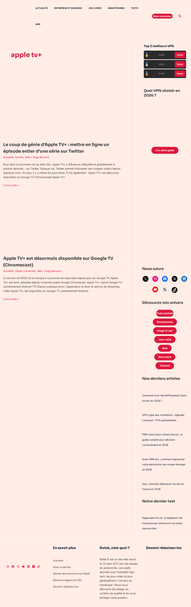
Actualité (38, 8)
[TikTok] (38, 552)
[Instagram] (7, 552)
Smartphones (109, 8)
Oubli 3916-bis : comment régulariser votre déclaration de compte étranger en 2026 (165, 451)
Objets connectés (25, 261)
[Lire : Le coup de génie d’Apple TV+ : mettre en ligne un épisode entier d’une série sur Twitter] (63, 89)
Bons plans (165, 343)
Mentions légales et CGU (68, 570)
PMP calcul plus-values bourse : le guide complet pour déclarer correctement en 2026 (163, 426)
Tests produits (165, 297)
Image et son (165, 316)
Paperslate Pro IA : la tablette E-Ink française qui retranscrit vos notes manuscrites (163, 509)
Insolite (19, 147)
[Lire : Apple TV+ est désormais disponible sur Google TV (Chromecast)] (63, 216)
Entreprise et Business (64, 8)
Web (137, 8)
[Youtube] (23, 552)
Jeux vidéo (89, 8)
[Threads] (33, 552)
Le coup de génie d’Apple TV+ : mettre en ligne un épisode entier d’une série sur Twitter (57, 135)
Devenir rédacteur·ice (66, 576)
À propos (58, 546)
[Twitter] (18, 552)
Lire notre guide (165, 134)
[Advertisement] (165, 195)
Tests (126, 8)
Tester (180, 39)
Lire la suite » (11, 175)
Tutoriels (165, 352)
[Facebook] (13, 552)
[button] (162, 8)
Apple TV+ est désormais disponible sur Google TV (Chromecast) (56, 252)
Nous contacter (62, 553)
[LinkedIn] (28, 552)
